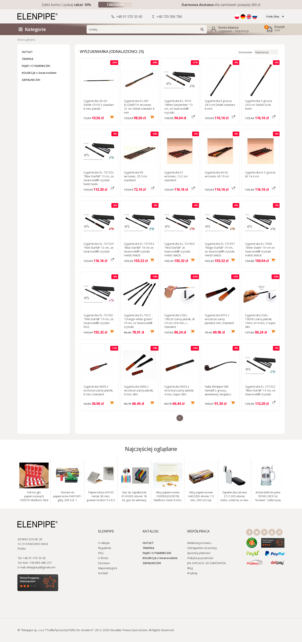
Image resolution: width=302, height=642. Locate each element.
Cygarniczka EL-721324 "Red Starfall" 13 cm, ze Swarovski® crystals (98, 247)
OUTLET (27, 52)
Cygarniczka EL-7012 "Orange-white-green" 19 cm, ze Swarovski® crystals (138, 321)
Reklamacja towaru (199, 543)
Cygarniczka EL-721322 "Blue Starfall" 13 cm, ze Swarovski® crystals (260, 390)
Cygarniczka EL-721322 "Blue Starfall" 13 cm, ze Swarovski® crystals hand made (98, 178)
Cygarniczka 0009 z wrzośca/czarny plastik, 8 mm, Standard (98, 390)
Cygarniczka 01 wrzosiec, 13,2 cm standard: (176, 176)
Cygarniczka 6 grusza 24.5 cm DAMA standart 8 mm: (220, 104)
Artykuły (192, 573)
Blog (190, 568)
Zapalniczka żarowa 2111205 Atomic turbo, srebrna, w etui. (234, 496)
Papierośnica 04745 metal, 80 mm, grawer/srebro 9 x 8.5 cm (101, 496)
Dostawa (104, 563)
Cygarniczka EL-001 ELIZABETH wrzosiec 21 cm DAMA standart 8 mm (139, 106)
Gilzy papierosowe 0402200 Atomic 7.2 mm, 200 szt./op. (201, 496)
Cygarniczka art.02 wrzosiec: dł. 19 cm (217, 174)
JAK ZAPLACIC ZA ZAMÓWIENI (206, 563)
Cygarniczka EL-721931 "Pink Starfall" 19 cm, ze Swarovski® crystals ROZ (98, 321)
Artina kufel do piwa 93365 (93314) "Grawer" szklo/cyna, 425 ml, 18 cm (268, 496)
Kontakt (103, 573)
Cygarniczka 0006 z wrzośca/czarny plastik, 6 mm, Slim (139, 390)
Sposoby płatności (198, 553)
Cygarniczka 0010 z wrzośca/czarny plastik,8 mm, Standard (219, 319)
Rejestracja (242, 31)
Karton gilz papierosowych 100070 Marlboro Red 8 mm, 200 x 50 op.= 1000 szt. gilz (34, 496)
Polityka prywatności (200, 558)
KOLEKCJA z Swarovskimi (39, 73)
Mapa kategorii (107, 568)
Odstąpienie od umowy (202, 548)
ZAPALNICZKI (31, 80)
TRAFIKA (27, 59)
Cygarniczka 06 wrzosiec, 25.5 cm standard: (135, 176)
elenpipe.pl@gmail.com (40, 567)
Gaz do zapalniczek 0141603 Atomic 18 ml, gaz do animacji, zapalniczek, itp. (134, 496)
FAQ (100, 553)
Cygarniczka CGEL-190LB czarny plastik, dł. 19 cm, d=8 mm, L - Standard (179, 321)
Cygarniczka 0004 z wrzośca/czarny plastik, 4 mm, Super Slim (179, 390)
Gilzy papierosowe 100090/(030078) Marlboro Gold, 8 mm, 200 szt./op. (168, 496)
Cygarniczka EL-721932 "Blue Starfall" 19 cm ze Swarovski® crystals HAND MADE (139, 249)
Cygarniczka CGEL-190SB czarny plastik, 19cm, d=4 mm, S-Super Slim (260, 321)
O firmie (103, 558)
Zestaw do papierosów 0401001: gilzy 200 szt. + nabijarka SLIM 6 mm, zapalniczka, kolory (67, 496)
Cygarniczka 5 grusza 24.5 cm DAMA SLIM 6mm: (258, 104)
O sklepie (104, 543)
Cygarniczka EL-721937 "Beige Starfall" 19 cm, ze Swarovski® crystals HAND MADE (220, 249)
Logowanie (225, 31)
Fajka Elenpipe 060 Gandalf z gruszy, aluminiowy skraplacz (218, 390)
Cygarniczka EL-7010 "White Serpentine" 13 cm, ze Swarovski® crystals (178, 106)
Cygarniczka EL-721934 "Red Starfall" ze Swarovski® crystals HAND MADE (179, 249)
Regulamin (104, 548)
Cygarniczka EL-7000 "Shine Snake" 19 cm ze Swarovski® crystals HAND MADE (259, 249)
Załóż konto (115, 5)
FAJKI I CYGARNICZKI (36, 66)
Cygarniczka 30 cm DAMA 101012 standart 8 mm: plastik (98, 104)
